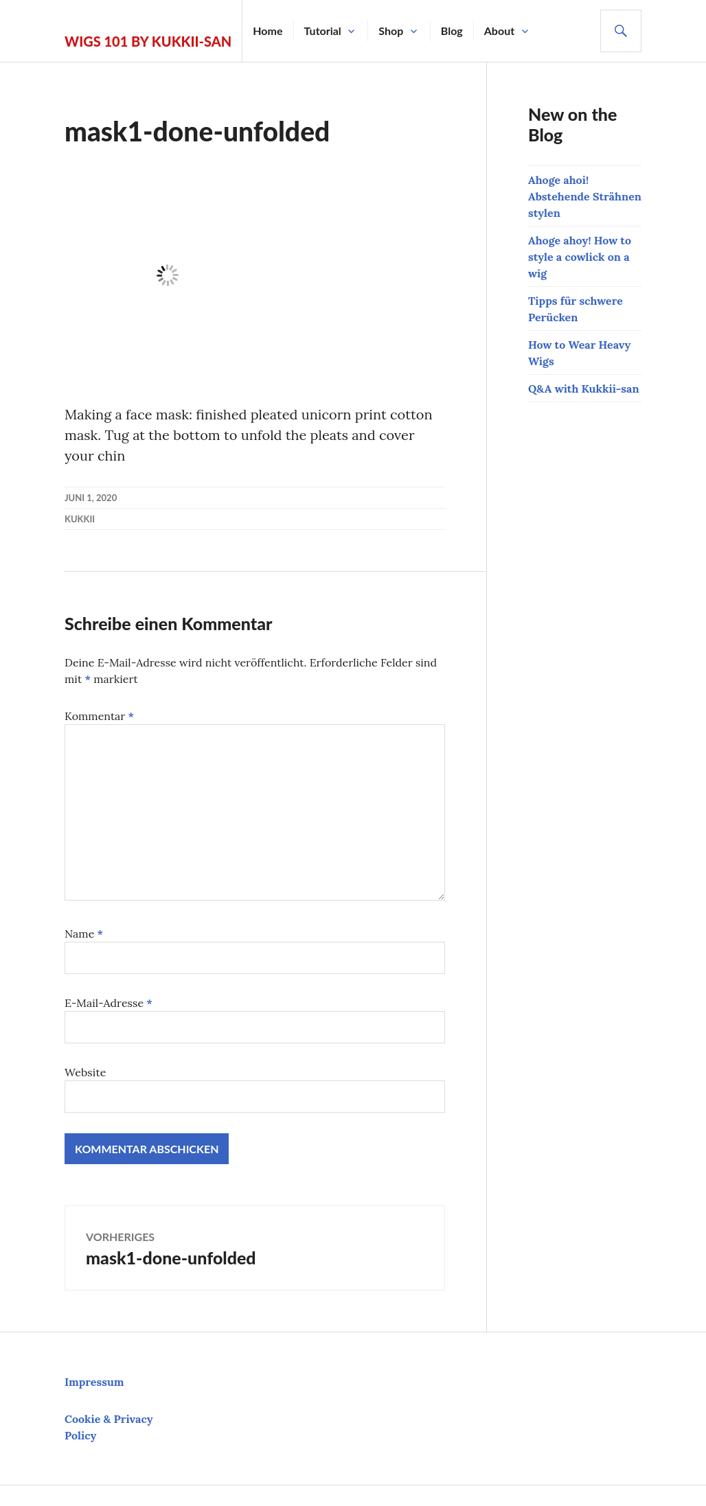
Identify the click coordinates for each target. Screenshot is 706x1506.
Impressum (94, 1382)
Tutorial (322, 30)
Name (84, 933)
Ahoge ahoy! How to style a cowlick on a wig (579, 256)
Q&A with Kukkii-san (583, 388)
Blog (452, 30)
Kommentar (99, 716)
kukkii (80, 518)
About (499, 30)
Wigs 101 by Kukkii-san (148, 41)
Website (85, 1072)
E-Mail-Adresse (108, 1003)
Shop (390, 30)
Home (267, 30)
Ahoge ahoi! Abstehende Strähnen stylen (584, 196)
